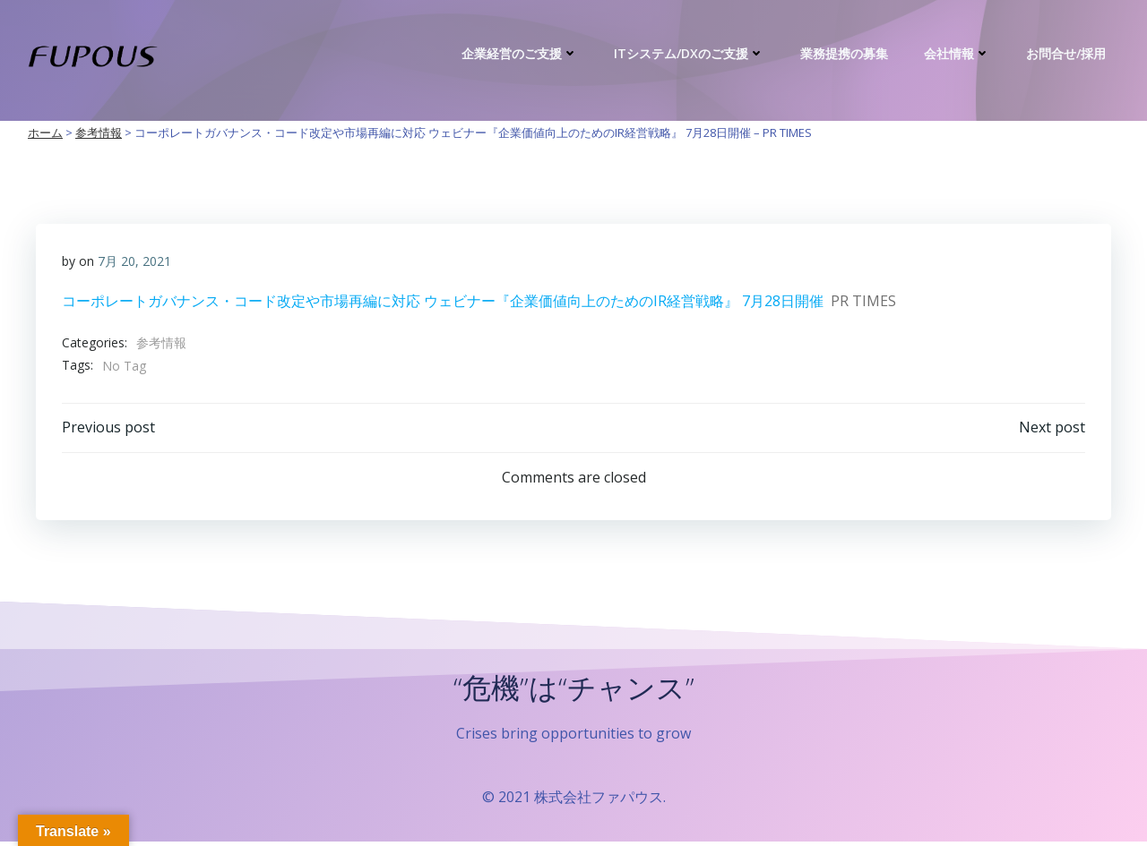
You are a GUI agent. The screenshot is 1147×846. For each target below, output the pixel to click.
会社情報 (959, 53)
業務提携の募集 (846, 53)
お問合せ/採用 (1068, 53)
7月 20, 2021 (134, 261)
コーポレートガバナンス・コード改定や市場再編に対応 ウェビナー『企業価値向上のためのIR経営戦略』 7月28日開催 (443, 302)
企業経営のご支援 (521, 53)
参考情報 (161, 343)
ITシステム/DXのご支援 (691, 53)
